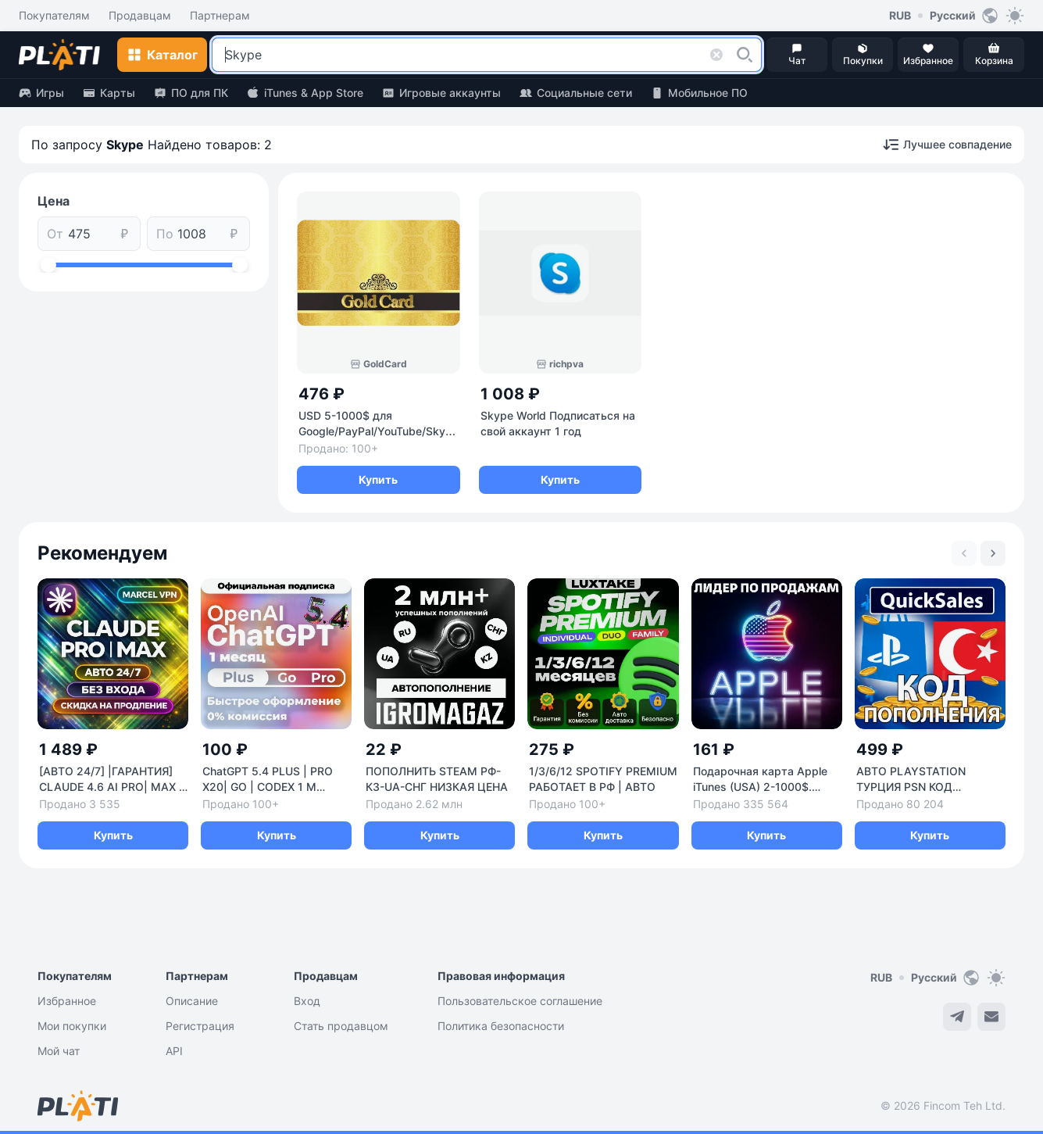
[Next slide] (992, 553)
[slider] (48, 265)
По (164, 233)
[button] (744, 54)
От (55, 233)
